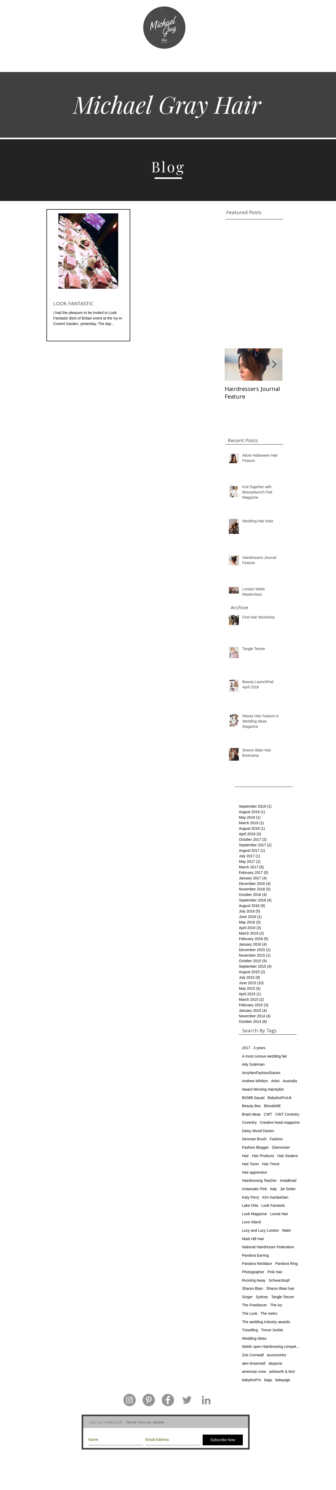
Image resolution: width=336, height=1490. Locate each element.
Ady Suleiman (253, 1064)
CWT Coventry (287, 1114)
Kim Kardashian (275, 1197)
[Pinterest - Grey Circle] (149, 1400)
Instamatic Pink (254, 1189)
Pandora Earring (255, 1255)
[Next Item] (274, 364)
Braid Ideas (251, 1114)
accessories (276, 1355)
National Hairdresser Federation (268, 1247)
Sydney (262, 1297)
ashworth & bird (282, 1371)
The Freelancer (254, 1305)
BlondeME (272, 1106)
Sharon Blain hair (280, 1288)
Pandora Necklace (257, 1263)
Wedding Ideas (254, 1338)
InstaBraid (288, 1180)
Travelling (250, 1330)
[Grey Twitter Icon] (187, 1400)
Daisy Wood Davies (258, 1131)
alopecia (275, 1363)
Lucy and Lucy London (260, 1230)
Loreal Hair (279, 1214)
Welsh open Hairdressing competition (271, 1346)
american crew (254, 1371)
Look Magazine (254, 1214)
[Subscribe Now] (223, 1440)
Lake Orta (250, 1205)
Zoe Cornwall (253, 1355)
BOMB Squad (253, 1098)
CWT (268, 1114)
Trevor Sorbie (272, 1330)
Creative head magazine (280, 1122)
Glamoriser (281, 1147)
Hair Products (263, 1156)
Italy (273, 1189)
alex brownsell (253, 1363)
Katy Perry (250, 1197)
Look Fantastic (273, 1205)
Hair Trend (270, 1164)
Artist (275, 1081)
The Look (249, 1313)
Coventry (249, 1122)
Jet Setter (288, 1189)
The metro (268, 1313)
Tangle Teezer (282, 1297)
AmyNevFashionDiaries (261, 1073)
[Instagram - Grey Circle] (129, 1400)
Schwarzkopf (279, 1280)
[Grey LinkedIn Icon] (206, 1400)
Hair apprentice (254, 1172)
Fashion (276, 1139)
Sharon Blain (252, 1288)
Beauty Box (251, 1106)
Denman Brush (254, 1139)
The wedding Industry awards (266, 1322)
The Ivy (276, 1305)
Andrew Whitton (255, 1081)
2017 (246, 1048)
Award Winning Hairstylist (263, 1089)
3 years (259, 1048)
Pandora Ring (286, 1263)
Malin (286, 1230)
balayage (282, 1380)
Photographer (253, 1272)
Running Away (253, 1280)
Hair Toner (250, 1164)
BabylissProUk (280, 1098)
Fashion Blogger (255, 1147)
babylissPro (251, 1380)
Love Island (251, 1222)
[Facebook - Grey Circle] (168, 1400)
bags (268, 1380)
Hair (245, 1156)
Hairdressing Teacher (259, 1180)
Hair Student (287, 1156)
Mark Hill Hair (253, 1239)
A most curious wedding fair (264, 1056)
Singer (247, 1297)
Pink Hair (274, 1272)
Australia (290, 1081)
